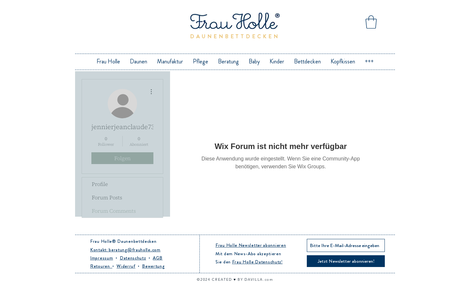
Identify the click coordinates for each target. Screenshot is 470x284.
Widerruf (126, 266)
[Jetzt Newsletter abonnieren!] (346, 261)
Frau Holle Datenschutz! (257, 262)
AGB (158, 258)
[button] (371, 21)
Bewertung (153, 266)
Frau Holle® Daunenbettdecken (123, 241)
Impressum (101, 258)
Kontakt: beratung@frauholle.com (125, 249)
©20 (201, 279)
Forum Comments (114, 210)
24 (208, 279)
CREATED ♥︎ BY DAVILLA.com (242, 279)
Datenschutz (133, 258)
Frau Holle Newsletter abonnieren (250, 245)
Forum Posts (107, 197)
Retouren (101, 266)
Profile (100, 184)
